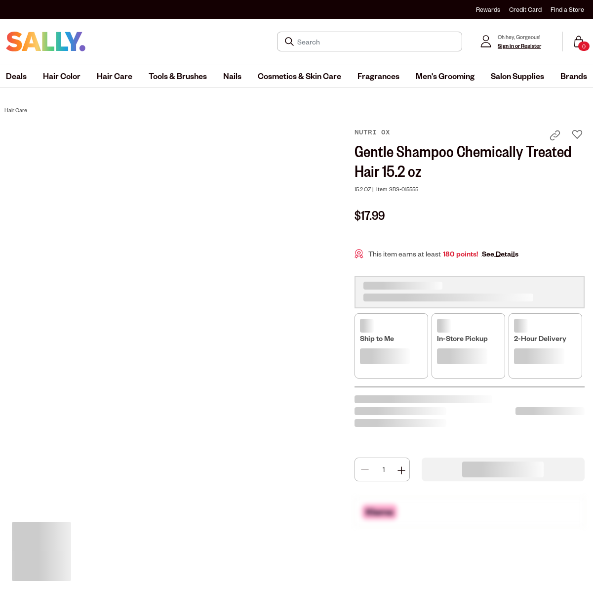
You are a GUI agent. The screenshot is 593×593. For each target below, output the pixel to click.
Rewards (488, 9)
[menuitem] (16, 76)
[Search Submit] (290, 41)
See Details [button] (500, 253)
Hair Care (15, 110)
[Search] (376, 41)
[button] (16, 76)
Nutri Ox (372, 132)
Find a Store (567, 9)
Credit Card (525, 9)
